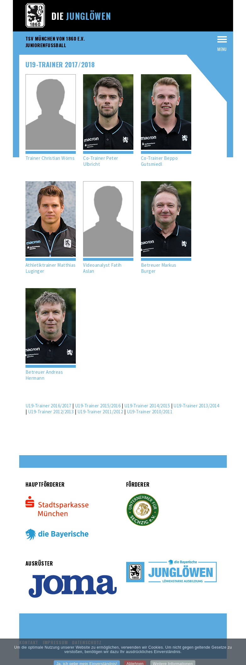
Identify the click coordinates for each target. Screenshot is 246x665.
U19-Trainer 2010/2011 (149, 412)
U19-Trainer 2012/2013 (51, 412)
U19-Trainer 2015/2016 (97, 406)
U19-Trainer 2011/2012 (100, 412)
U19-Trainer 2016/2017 (48, 406)
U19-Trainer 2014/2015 (147, 406)
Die (81, 15)
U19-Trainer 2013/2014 (196, 406)
